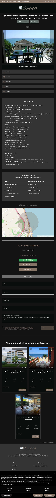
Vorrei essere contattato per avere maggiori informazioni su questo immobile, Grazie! (28, 318)
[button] (54, 473)
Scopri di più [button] (7, 495)
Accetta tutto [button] (49, 495)
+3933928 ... (28, 260)
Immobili (14, 466)
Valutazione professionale (41, 466)
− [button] (4, 235)
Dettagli (22, 389)
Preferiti (8, 72)
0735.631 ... (27, 269)
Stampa (6, 77)
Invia (43, 328)
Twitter (6, 87)
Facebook (7, 82)
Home (14, 463)
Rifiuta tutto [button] (38, 495)
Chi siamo (40, 463)
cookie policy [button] (6, 478)
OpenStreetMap (46, 236)
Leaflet (39, 236)
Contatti (14, 469)
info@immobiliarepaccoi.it (27, 256)
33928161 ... (28, 265)
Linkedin (6, 92)
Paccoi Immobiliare (28, 245)
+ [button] (4, 232)
